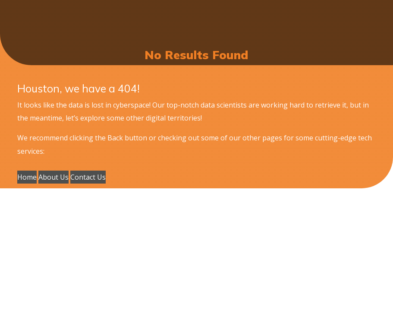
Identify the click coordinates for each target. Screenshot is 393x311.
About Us (53, 177)
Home (27, 177)
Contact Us (88, 177)
